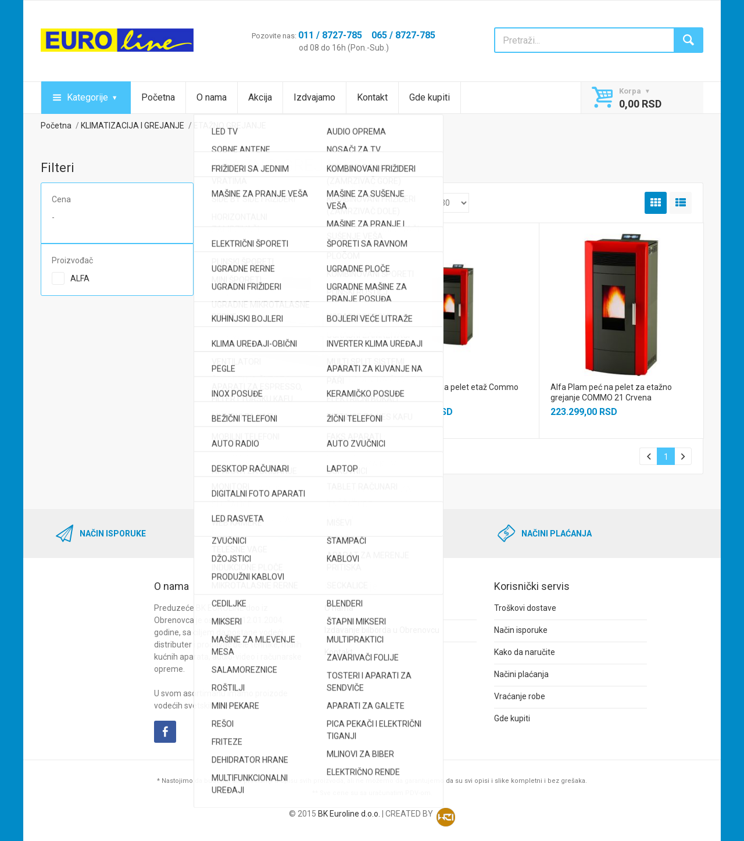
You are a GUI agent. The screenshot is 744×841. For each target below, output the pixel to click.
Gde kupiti (429, 97)
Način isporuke (521, 630)
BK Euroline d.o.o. (349, 813)
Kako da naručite (524, 652)
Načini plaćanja (521, 674)
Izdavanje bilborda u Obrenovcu (381, 630)
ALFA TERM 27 (249, 387)
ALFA (80, 278)
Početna (158, 97)
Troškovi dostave (525, 608)
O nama (211, 97)
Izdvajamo (314, 97)
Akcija (260, 97)
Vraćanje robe (519, 696)
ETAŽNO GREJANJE (230, 125)
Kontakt (372, 97)
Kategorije (87, 97)
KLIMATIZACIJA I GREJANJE (132, 125)
